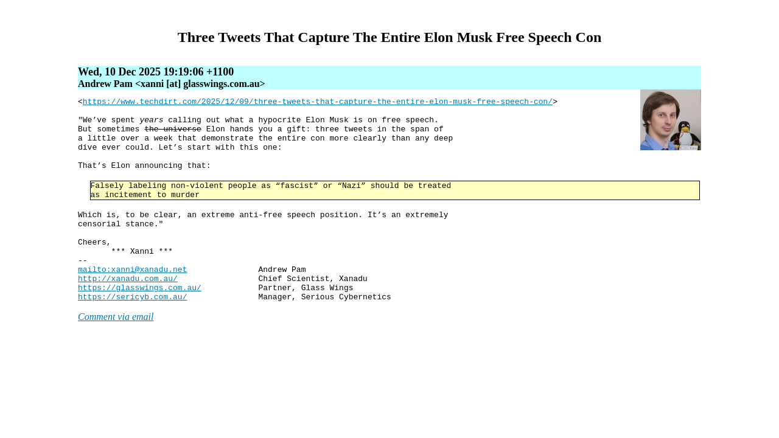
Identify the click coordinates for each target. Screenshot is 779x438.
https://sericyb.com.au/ (132, 336)
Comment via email (115, 357)
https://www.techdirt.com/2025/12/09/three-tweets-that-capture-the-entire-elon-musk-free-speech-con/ (318, 102)
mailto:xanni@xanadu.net (132, 303)
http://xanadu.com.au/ (128, 314)
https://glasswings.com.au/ (139, 325)
